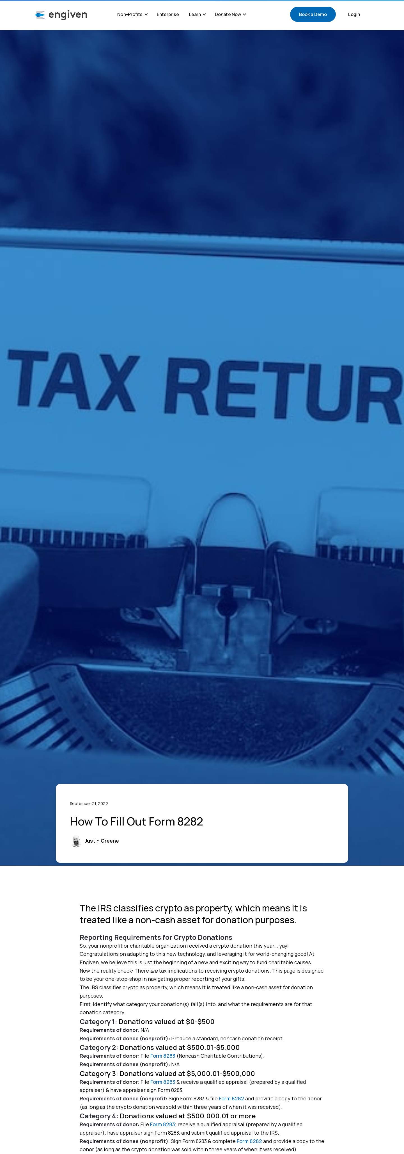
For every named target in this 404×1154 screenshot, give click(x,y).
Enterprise (168, 14)
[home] (61, 15)
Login (354, 14)
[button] (132, 14)
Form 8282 (231, 1098)
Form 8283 (162, 1055)
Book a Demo (313, 14)
